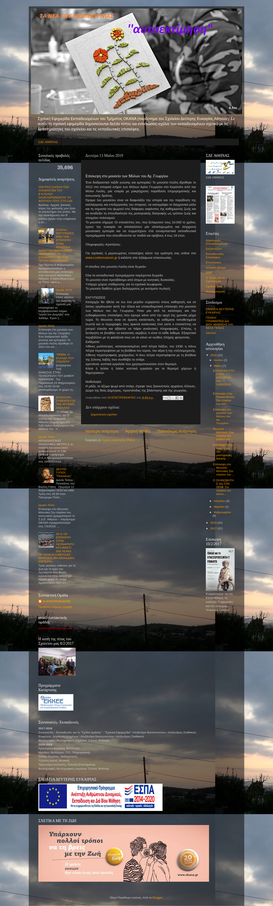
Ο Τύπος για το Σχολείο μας (215, 279)
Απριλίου (220, 501)
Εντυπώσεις (213, 262)
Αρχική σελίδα (138, 431)
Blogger (157, 897)
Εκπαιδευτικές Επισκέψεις (215, 255)
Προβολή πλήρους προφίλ (55, 606)
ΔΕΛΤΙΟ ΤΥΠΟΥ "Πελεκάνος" (63, 473)
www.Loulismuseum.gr (101, 257)
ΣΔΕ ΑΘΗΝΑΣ (48, 142)
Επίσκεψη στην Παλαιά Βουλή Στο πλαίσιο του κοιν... (223, 399)
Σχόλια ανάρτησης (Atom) (118, 440)
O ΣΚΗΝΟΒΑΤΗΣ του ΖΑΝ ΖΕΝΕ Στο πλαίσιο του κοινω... (223, 487)
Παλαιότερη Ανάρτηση (176, 431)
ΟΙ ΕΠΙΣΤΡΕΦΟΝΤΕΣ (57, 601)
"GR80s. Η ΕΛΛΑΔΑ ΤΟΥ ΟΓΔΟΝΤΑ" (65, 358)
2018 (214, 522)
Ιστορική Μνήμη (216, 267)
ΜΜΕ (209, 272)
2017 (214, 528)
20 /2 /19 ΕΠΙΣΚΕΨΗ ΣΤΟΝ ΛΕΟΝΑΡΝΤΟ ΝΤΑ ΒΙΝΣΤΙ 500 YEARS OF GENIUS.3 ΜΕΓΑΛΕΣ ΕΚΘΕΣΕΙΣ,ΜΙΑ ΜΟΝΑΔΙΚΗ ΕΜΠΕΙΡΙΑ (56, 547)
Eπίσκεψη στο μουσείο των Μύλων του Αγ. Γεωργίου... (222, 416)
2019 (214, 355)
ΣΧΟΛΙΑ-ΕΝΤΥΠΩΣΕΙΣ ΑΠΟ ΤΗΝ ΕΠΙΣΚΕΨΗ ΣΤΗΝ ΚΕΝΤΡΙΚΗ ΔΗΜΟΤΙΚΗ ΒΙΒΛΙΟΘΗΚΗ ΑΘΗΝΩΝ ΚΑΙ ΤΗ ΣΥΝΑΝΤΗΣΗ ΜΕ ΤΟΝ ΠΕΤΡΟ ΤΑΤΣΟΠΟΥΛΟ (56, 245)
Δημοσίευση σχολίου (104, 414)
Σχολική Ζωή (214, 286)
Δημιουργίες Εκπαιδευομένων (217, 242)
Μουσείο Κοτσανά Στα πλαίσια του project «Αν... (223, 434)
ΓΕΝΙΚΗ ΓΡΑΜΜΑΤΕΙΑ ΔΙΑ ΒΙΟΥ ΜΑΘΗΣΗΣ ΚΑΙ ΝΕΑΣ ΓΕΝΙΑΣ (219, 323)
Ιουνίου (219, 360)
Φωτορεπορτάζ (215, 291)
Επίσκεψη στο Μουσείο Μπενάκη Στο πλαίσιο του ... (223, 469)
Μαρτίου (219, 506)
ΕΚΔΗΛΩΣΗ (214, 248)
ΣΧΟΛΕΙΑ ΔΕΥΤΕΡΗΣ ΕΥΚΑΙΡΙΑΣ (220, 311)
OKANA (211, 333)
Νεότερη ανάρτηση (102, 431)
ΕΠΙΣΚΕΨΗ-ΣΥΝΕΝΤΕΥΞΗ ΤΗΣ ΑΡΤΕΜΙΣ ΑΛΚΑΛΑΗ (65, 402)
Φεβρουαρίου (222, 512)
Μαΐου (218, 365)
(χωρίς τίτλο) (64, 289)
